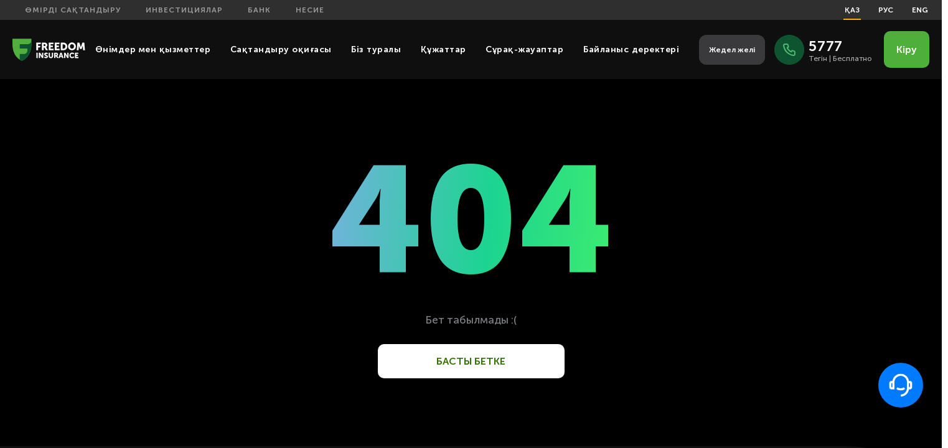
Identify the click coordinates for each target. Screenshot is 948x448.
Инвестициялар (184, 10)
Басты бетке (470, 361)
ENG (920, 10)
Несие (310, 10)
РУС (885, 10)
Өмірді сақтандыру (73, 10)
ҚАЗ (852, 10)
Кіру (906, 49)
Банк (259, 10)
